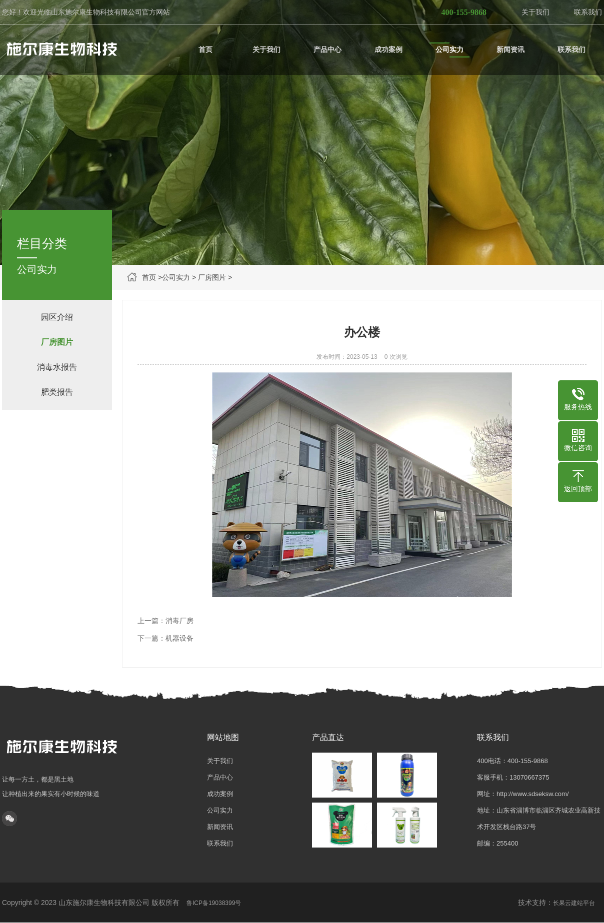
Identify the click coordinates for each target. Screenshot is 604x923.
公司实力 (176, 277)
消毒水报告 (57, 367)
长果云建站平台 (574, 903)
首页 (149, 277)
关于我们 (536, 12)
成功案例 (220, 794)
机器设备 (180, 638)
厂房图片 (212, 277)
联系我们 (588, 12)
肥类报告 (57, 392)
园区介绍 (57, 317)
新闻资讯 (220, 827)
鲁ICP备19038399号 (213, 903)
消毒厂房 (180, 621)
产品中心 (220, 777)
